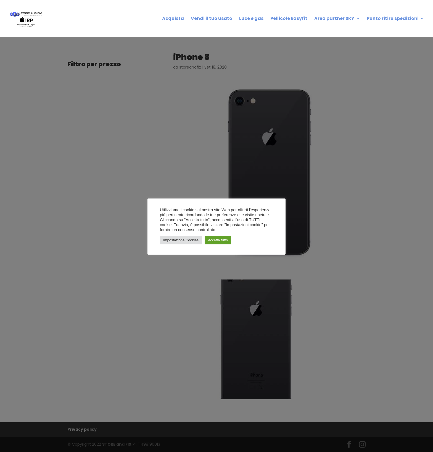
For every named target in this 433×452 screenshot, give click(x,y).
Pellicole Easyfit (288, 19)
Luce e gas (251, 19)
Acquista (173, 19)
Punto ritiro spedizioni (393, 19)
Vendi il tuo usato (211, 19)
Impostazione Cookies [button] (181, 240)
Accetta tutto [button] (218, 240)
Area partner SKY (334, 19)
